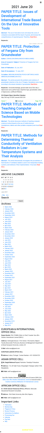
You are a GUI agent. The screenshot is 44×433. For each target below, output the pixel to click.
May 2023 (8, 244)
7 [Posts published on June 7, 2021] (1, 182)
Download (19, 101)
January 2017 (9, 323)
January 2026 (9, 211)
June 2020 (8, 309)
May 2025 (8, 223)
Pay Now (7, 419)
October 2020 (9, 300)
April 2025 (8, 225)
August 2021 (8, 279)
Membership (8, 407)
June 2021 (8, 284)
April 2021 (8, 288)
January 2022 (9, 271)
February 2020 (9, 317)
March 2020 (8, 315)
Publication (8, 405)
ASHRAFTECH (27, 430)
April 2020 (8, 313)
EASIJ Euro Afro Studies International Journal (16, 379)
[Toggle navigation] (41, 2)
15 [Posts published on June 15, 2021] (4, 184)
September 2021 (10, 277)
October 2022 (9, 255)
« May (3, 195)
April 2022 (8, 267)
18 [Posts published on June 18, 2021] (9, 184)
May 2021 (8, 286)
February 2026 (9, 209)
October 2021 (9, 275)
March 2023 (8, 246)
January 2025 (9, 232)
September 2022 (10, 257)
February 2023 (9, 248)
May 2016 (8, 325)
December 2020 (9, 296)
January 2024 (9, 238)
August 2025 (8, 217)
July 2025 (8, 219)
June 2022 (8, 263)
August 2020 (8, 304)
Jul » (7, 195)
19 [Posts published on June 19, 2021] (11, 184)
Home (4, 2)
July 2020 (8, 306)
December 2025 (9, 213)
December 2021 (9, 273)
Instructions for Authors (12, 413)
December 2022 (9, 252)
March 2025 (8, 228)
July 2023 (8, 240)
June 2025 (8, 221)
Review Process (10, 411)
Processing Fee (9, 415)
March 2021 (8, 290)
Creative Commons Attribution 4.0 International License (21, 382)
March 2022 (8, 269)
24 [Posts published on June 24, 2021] (7, 186)
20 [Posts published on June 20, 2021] (12, 184)
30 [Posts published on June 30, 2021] (5, 189)
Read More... (34, 37)
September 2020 (10, 302)
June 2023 (8, 242)
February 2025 (9, 230)
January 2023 (9, 250)
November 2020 (9, 298)
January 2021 (9, 294)
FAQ (6, 421)
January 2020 (9, 319)
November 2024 (9, 236)
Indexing (7, 417)
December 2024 (9, 234)
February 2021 (9, 292)
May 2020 (8, 311)
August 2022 (8, 259)
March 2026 (8, 207)
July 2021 (8, 282)
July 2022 (8, 261)
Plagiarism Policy (10, 409)
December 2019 (9, 321)
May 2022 (8, 265)
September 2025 (10, 215)
